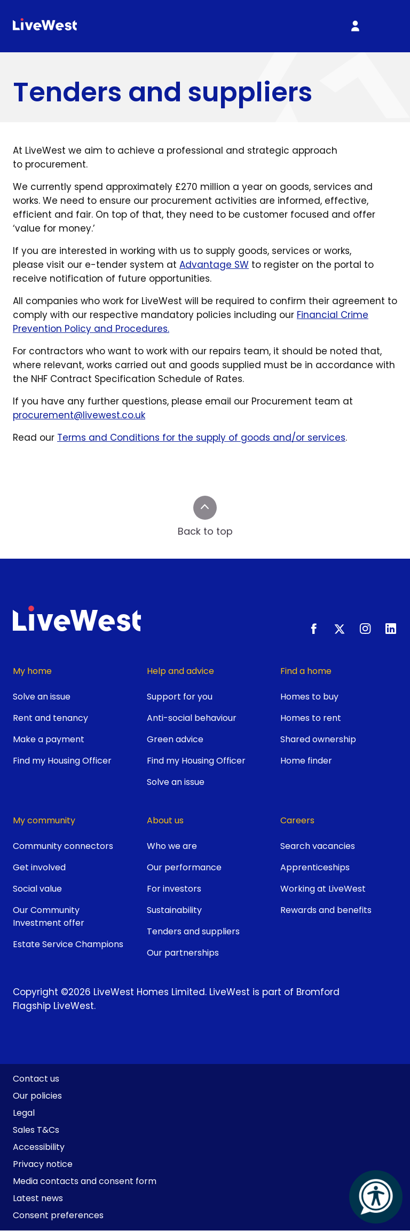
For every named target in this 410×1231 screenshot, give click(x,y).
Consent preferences (58, 1215)
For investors (174, 889)
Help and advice (180, 671)
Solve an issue (41, 696)
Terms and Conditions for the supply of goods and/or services (201, 437)
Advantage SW (214, 264)
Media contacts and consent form (84, 1181)
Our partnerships (183, 953)
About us (165, 820)
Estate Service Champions (68, 944)
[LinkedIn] (390, 628)
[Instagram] (365, 628)
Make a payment (48, 739)
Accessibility (39, 1147)
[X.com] (339, 628)
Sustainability (174, 910)
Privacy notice (43, 1164)
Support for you (179, 696)
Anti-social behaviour (191, 718)
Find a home (306, 671)
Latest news (38, 1198)
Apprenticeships (315, 867)
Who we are (172, 846)
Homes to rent (310, 718)
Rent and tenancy (50, 718)
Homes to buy (309, 696)
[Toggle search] (326, 26)
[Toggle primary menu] (383, 26)
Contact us (36, 1079)
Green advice (175, 739)
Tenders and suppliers (193, 931)
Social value (37, 889)
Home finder (306, 761)
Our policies (37, 1096)
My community (44, 820)
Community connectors (63, 846)
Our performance (184, 867)
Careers (297, 820)
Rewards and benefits (326, 910)
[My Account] (355, 26)
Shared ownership (318, 739)
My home (32, 671)
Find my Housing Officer (62, 761)
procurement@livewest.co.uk (79, 415)
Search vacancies (317, 846)
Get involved (39, 867)
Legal (24, 1113)
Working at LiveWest (323, 889)
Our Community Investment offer (48, 916)
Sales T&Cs (36, 1130)
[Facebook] (314, 628)
